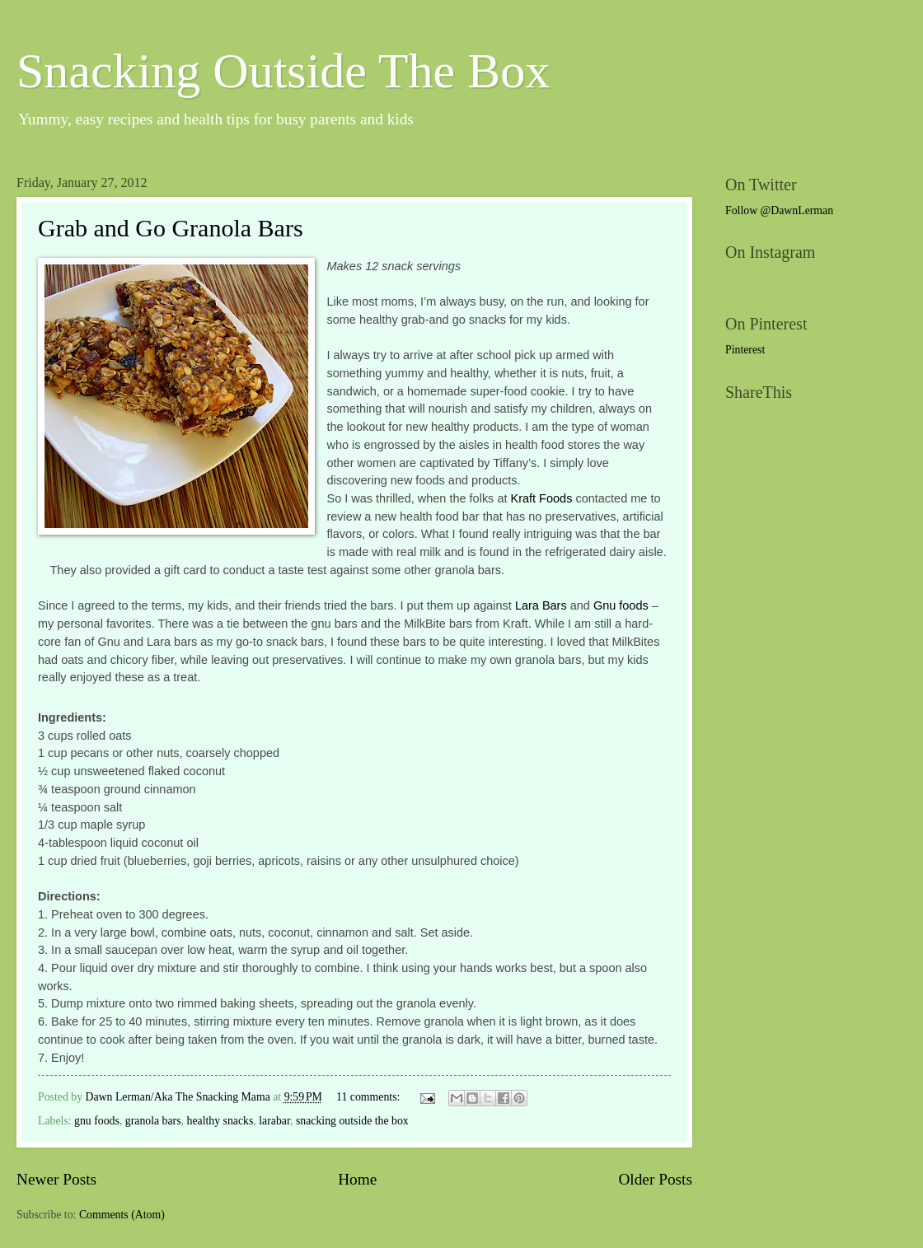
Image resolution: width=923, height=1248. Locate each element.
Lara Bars (541, 605)
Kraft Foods (542, 498)
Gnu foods (621, 605)
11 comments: (369, 1097)
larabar (274, 1121)
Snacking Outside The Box (283, 71)
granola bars (153, 1121)
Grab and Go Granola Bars (170, 227)
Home (357, 1179)
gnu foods (96, 1121)
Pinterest (745, 350)
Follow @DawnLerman (779, 210)
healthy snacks (220, 1121)
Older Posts (655, 1179)
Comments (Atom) (122, 1214)
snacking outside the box (352, 1121)
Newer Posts (56, 1179)
